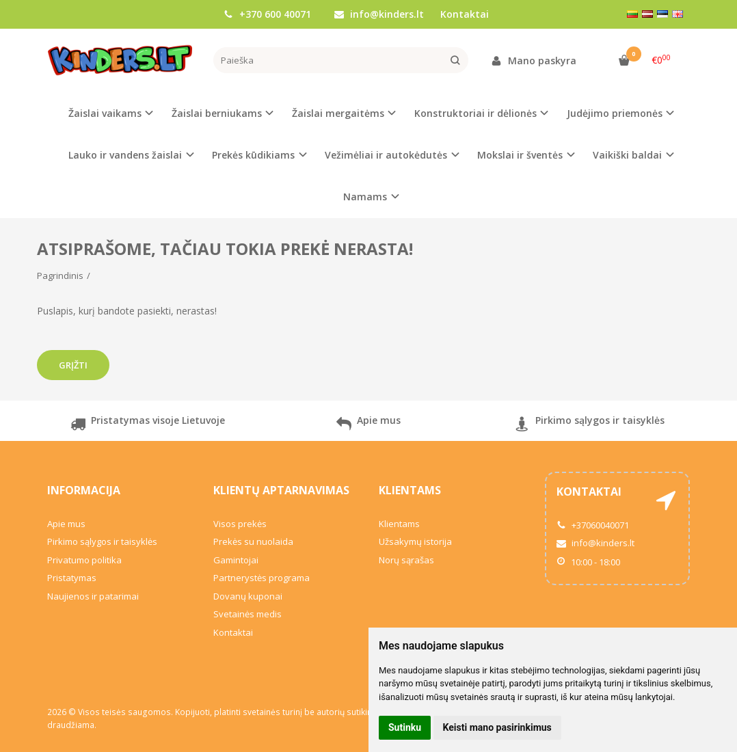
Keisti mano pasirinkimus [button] (497, 727)
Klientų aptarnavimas (281, 490)
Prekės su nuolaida (253, 541)
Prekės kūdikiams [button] (253, 154)
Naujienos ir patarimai (93, 596)
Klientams (410, 490)
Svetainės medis (247, 614)
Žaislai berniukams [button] (217, 113)
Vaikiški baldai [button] (627, 154)
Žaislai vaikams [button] (105, 113)
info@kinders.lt (379, 14)
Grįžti (73, 365)
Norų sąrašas (406, 560)
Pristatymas (71, 578)
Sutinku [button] (404, 727)
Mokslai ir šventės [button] (520, 154)
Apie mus (368, 426)
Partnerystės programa (261, 578)
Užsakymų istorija (415, 541)
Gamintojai (235, 560)
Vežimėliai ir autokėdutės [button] (386, 154)
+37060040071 (593, 525)
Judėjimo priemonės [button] (614, 113)
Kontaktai (464, 14)
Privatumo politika (84, 560)
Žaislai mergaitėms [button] (338, 113)
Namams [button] (365, 196)
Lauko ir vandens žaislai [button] (125, 154)
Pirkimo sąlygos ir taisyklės (590, 426)
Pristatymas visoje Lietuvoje (147, 426)
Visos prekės (240, 524)
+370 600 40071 (267, 14)
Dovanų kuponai (247, 596)
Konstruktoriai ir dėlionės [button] (475, 113)
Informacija (83, 490)
